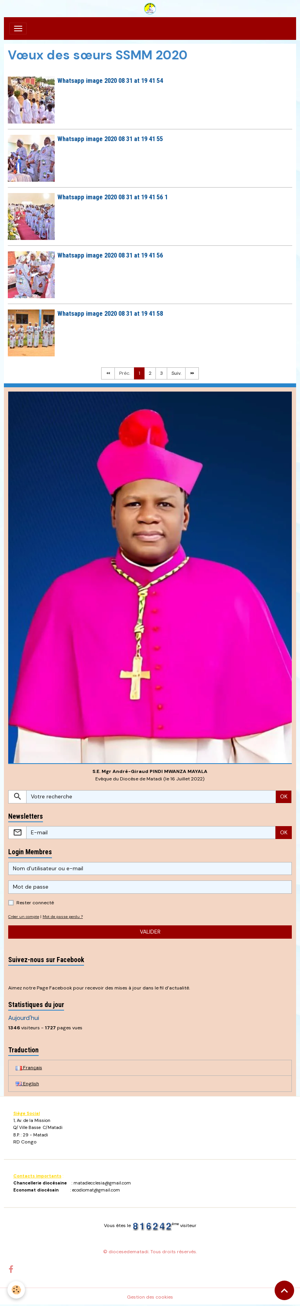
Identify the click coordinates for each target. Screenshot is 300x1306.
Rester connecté (35, 903)
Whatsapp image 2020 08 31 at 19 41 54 (110, 80)
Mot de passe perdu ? (63, 916)
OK (284, 796)
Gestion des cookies (150, 1297)
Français (29, 1067)
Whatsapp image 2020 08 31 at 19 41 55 (110, 139)
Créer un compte (23, 916)
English (27, 1084)
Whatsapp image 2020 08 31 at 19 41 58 (110, 313)
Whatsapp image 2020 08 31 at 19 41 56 (110, 255)
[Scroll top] (284, 1290)
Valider (150, 931)
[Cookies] (16, 1290)
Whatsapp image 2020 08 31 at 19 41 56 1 (112, 197)
